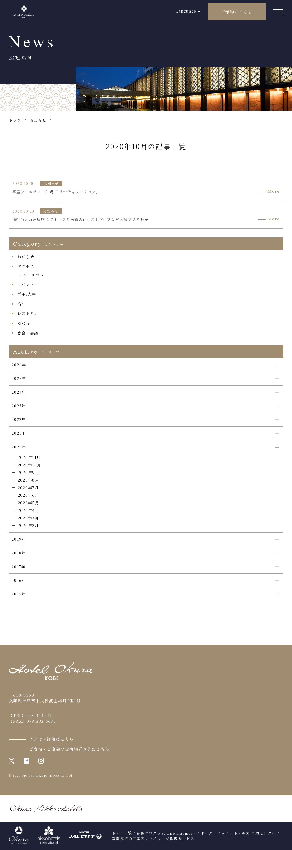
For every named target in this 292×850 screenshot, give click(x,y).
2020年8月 (28, 480)
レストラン (28, 313)
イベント (26, 284)
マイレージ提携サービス (172, 838)
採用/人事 (27, 294)
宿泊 (22, 304)
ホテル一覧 (122, 833)
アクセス (26, 266)
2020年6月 (28, 495)
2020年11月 (29, 457)
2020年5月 (28, 503)
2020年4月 (28, 510)
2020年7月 (28, 487)
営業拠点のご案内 (128, 838)
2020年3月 (28, 518)
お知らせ (26, 256)
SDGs (23, 323)
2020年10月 (29, 465)
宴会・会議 (28, 333)
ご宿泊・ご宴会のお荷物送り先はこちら (69, 749)
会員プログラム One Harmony (166, 833)
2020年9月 (28, 472)
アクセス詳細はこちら (51, 739)
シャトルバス (31, 275)
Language (186, 11)
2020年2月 (28, 525)
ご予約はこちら (237, 12)
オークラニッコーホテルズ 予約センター (238, 833)
